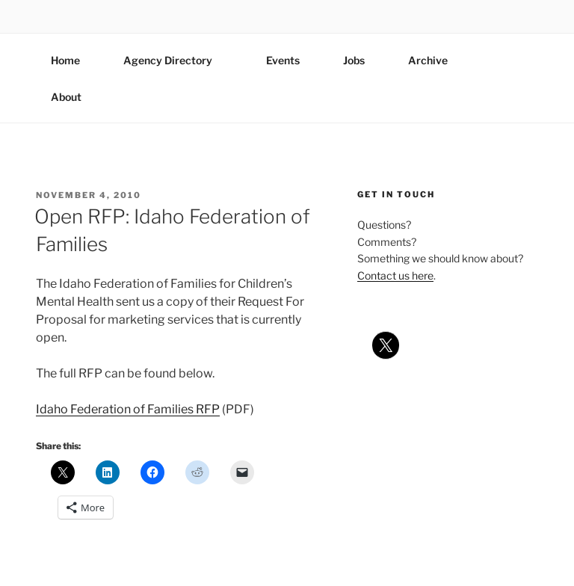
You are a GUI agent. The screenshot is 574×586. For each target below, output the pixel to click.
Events (283, 60)
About (73, 96)
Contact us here (395, 275)
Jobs (354, 60)
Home (65, 60)
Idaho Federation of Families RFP (128, 409)
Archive (428, 60)
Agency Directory (174, 60)
